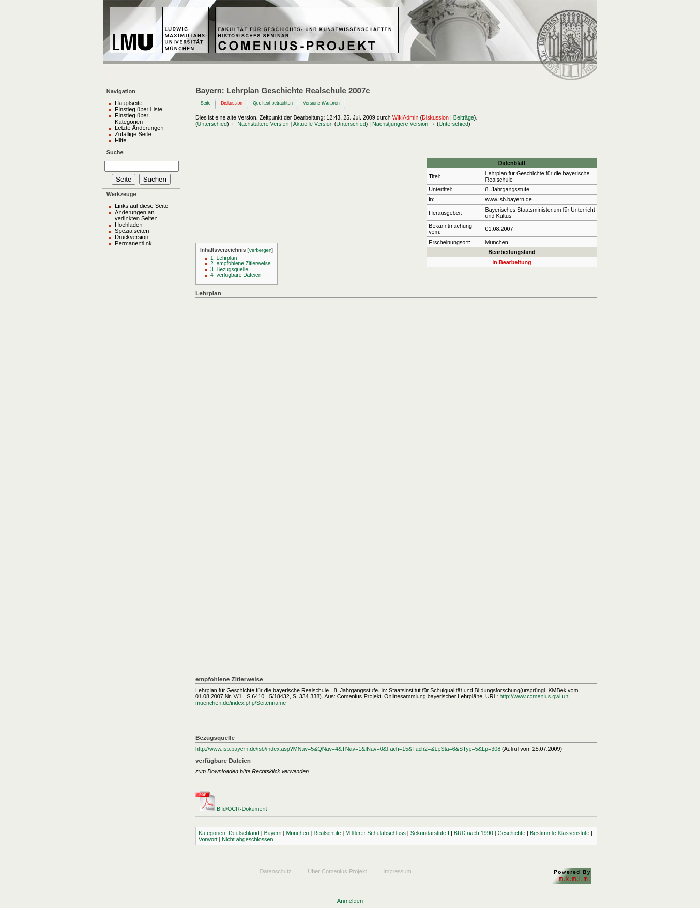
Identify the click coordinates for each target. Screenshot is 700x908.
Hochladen (129, 224)
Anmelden (350, 901)
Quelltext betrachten (273, 103)
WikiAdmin (405, 117)
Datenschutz (275, 871)
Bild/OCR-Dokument (242, 809)
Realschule (327, 833)
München (297, 833)
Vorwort (208, 839)
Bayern (273, 833)
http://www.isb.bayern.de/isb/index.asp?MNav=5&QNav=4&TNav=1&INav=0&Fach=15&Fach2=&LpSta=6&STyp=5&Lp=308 (347, 749)
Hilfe (120, 140)
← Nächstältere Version (260, 124)
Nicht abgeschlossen (247, 839)
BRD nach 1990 (473, 833)
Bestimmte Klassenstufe (559, 833)
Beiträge (463, 117)
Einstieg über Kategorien (131, 118)
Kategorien (212, 833)
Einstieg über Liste (138, 109)
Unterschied (212, 124)
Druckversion (131, 237)
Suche (115, 152)
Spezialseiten (132, 231)
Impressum (397, 871)
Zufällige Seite (133, 134)
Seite (206, 103)
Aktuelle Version (313, 124)
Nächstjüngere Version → (403, 124)
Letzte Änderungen (139, 128)
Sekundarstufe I (429, 833)
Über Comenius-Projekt (337, 871)
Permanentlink (133, 243)
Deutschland (244, 833)
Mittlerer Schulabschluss (375, 833)
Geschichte (511, 833)
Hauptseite (129, 103)
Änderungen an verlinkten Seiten (136, 215)
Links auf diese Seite (141, 206)
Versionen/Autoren (321, 103)
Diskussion (232, 103)
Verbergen (260, 250)
